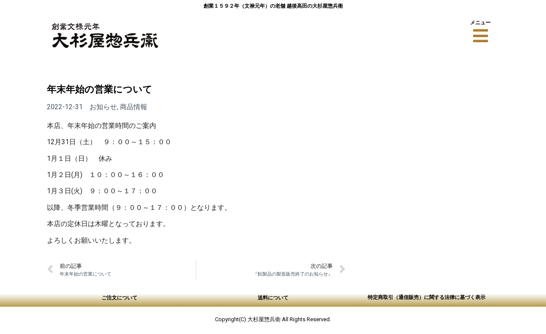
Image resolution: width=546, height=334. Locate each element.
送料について (273, 297)
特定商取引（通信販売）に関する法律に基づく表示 (426, 297)
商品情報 (133, 107)
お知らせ (103, 107)
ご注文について (119, 297)
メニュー (480, 22)
